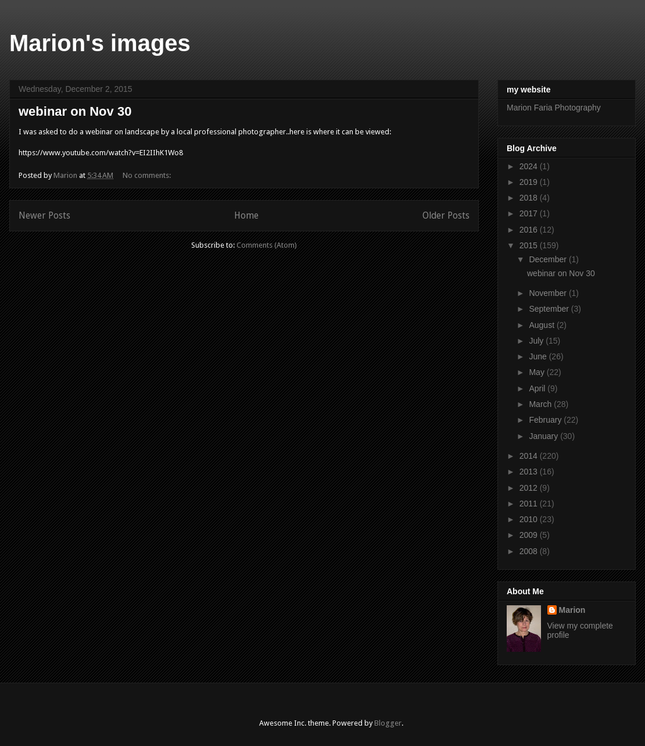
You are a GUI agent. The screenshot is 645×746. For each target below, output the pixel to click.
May (537, 372)
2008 (529, 551)
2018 (529, 197)
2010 (529, 519)
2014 (529, 456)
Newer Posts (44, 215)
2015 (529, 245)
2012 (529, 487)
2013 (529, 471)
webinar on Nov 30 (75, 111)
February (546, 419)
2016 (529, 229)
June (539, 356)
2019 (529, 182)
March (541, 404)
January (544, 436)
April (538, 388)
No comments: (148, 175)
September (550, 308)
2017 (529, 213)
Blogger (388, 723)
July (537, 340)
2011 (529, 503)
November (548, 293)
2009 (529, 535)
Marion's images (100, 43)
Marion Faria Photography (554, 107)
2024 (529, 166)
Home (246, 215)
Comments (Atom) (266, 245)
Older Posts (446, 215)
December (548, 259)
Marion (572, 610)
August (542, 325)
